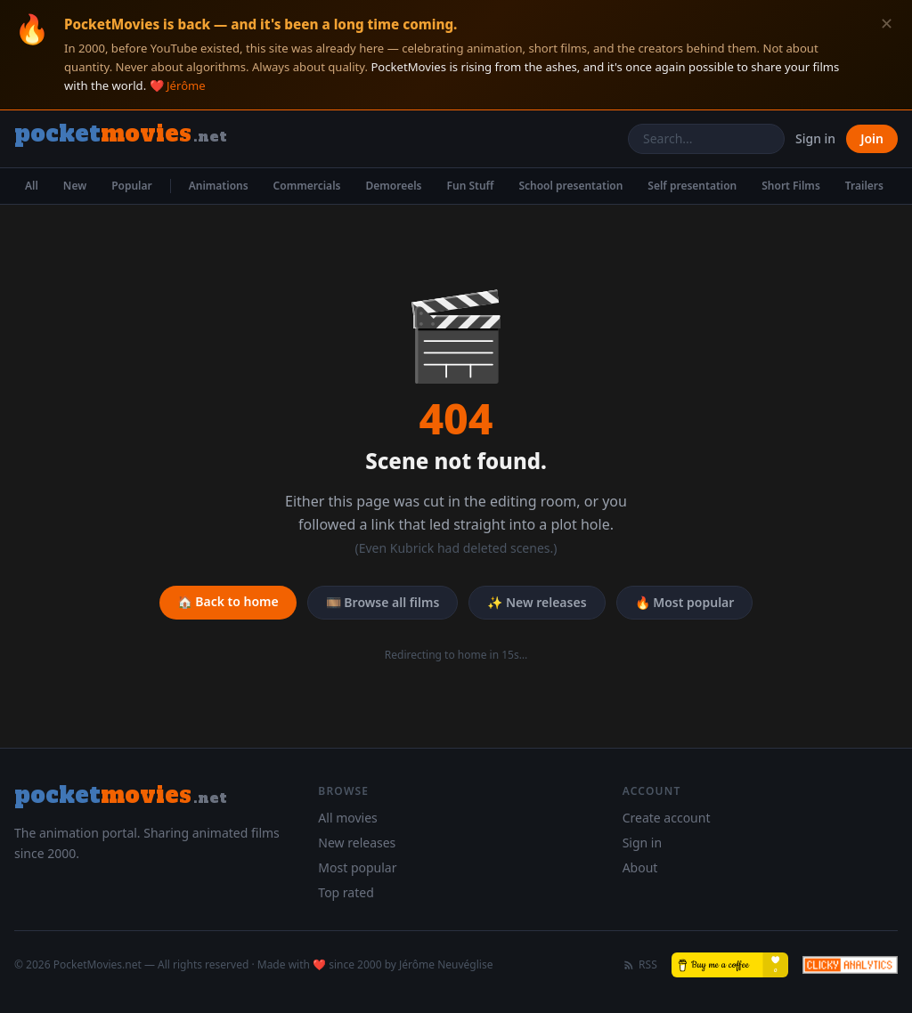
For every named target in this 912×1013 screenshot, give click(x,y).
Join (872, 138)
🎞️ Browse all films (383, 602)
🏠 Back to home (228, 601)
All (31, 185)
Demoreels (393, 185)
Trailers (864, 185)
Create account (667, 817)
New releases (356, 842)
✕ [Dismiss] (886, 23)
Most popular (357, 867)
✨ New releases (536, 602)
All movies (347, 817)
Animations (218, 185)
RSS (640, 965)
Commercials (307, 185)
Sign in (815, 138)
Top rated (345, 892)
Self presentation (692, 185)
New (74, 185)
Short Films (790, 185)
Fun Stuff (470, 185)
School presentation (570, 185)
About (640, 867)
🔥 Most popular (685, 602)
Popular (131, 185)
